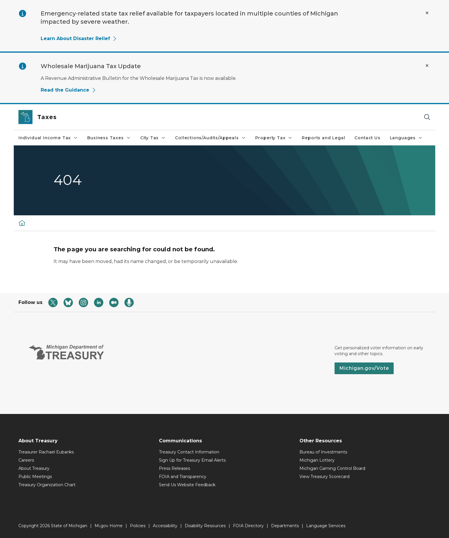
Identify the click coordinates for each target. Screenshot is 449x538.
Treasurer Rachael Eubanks (46, 452)
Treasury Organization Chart (47, 484)
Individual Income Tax (48, 137)
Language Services (325, 525)
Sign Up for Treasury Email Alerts (192, 460)
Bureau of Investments (323, 452)
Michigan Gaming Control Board (332, 468)
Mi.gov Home (109, 525)
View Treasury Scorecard (324, 476)
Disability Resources (205, 525)
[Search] (427, 117)
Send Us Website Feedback (187, 484)
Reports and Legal (323, 137)
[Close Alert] (427, 13)
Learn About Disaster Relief (79, 38)
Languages (406, 137)
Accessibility (165, 525)
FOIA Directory (248, 525)
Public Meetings (35, 476)
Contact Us (367, 137)
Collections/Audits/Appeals (210, 137)
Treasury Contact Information (189, 452)
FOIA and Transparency (182, 476)
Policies (137, 525)
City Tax (153, 137)
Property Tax (274, 137)
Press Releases (174, 468)
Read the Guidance (68, 90)
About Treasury (33, 468)
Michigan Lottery (317, 460)
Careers (26, 460)
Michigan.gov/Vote (364, 368)
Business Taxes (109, 137)
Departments (285, 525)
